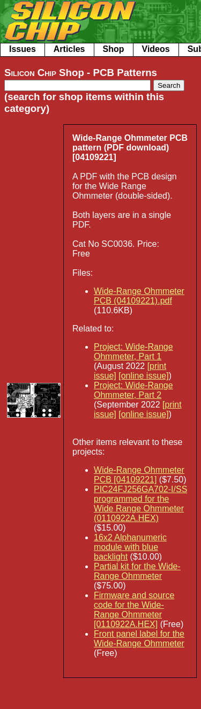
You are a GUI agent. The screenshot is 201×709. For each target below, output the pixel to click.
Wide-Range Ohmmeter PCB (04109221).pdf (139, 295)
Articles (69, 49)
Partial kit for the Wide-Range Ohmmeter (137, 571)
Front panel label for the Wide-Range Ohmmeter (139, 638)
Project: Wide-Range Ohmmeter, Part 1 (133, 351)
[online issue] (143, 375)
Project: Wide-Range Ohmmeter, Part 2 (133, 390)
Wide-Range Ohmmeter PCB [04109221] (139, 474)
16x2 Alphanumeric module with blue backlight (130, 547)
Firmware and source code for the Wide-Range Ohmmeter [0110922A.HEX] (134, 610)
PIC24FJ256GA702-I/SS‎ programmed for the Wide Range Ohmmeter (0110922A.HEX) (140, 504)
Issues (22, 49)
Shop (113, 49)
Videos (156, 49)
